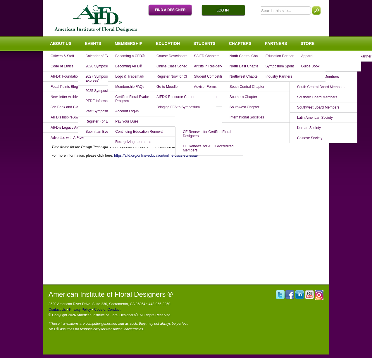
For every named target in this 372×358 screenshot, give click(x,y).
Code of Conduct (106, 310)
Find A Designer (173, 10)
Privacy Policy (79, 310)
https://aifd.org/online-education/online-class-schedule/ (156, 155)
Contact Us (57, 310)
